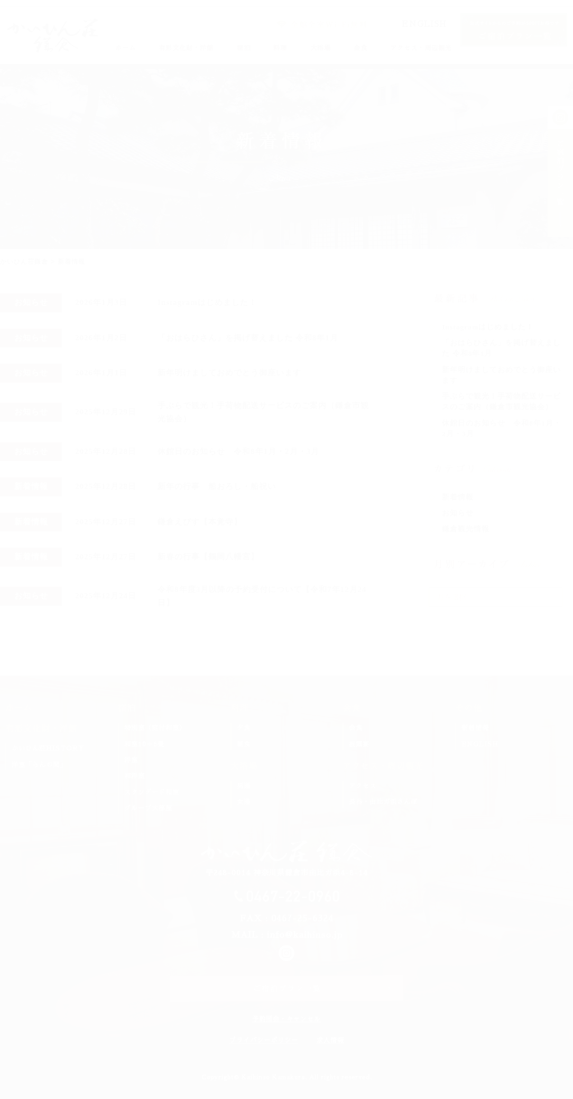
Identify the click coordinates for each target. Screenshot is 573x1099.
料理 (280, 48)
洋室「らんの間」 (39, 765)
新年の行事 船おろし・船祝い (217, 486)
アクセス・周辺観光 (421, 48)
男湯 (244, 786)
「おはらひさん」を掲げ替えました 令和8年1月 (248, 338)
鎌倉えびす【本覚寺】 (200, 522)
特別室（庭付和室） (155, 728)
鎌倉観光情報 (465, 529)
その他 (468, 708)
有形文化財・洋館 (186, 48)
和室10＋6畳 (144, 744)
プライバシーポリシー (263, 1040)
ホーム (125, 48)
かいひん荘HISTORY (48, 748)
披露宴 (359, 744)
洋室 (131, 760)
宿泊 (244, 48)
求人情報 (330, 1040)
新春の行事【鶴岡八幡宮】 (208, 556)
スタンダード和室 (151, 792)
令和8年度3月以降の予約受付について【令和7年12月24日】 (262, 596)
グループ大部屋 (148, 808)
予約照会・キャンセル (286, 1019)
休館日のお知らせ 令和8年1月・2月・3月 (238, 451)
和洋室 (134, 776)
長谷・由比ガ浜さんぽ (383, 802)
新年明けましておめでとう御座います (229, 372)
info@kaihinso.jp (305, 935)
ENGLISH (424, 24)
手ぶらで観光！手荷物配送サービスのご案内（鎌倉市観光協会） (263, 412)
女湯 (244, 802)
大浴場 (320, 48)
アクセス (362, 786)
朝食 (244, 744)
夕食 (244, 728)
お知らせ (458, 513)
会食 (360, 48)
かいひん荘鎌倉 (24, 261)
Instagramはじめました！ (207, 302)
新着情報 (458, 497)
